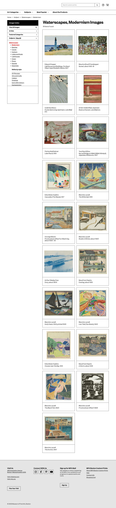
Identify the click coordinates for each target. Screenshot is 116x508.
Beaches (14, 47)
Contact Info (90, 475)
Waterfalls (15, 66)
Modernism (15, 45)
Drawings (15, 80)
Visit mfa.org (11, 479)
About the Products (60, 12)
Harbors (14, 52)
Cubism (14, 78)
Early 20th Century (18, 83)
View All (18, 38)
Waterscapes (13, 43)
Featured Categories (23, 35)
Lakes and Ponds (17, 54)
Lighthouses (16, 56)
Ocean (14, 59)
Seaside (14, 63)
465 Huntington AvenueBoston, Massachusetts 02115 (16, 471)
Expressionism (16, 85)
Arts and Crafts (17, 76)
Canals (14, 50)
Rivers (14, 61)
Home (9, 17)
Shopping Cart (91, 477)
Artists (23, 31)
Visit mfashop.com (13, 477)
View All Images (23, 27)
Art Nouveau (16, 73)
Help (87, 473)
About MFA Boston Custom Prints (97, 470)
